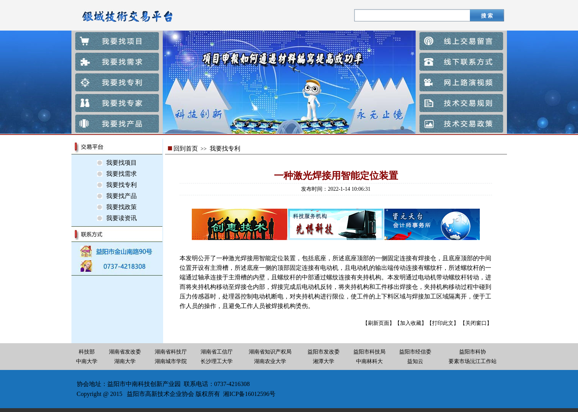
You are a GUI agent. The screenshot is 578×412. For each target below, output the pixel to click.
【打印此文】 (443, 323)
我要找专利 (225, 148)
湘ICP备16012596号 (249, 394)
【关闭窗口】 (476, 323)
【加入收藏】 (411, 323)
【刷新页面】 (379, 323)
